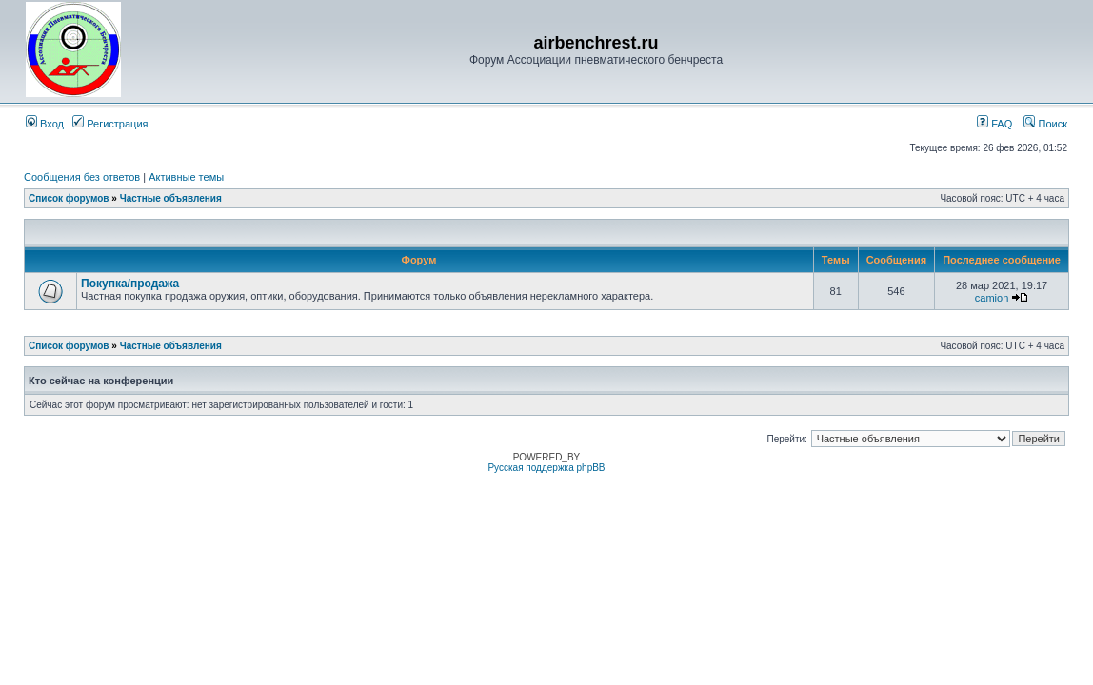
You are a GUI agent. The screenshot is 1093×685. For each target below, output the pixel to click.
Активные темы (186, 177)
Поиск (1045, 123)
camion (991, 297)
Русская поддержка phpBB (546, 467)
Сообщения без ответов (82, 177)
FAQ (994, 123)
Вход (45, 123)
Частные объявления (171, 198)
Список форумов (69, 198)
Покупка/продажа (130, 283)
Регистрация (110, 123)
